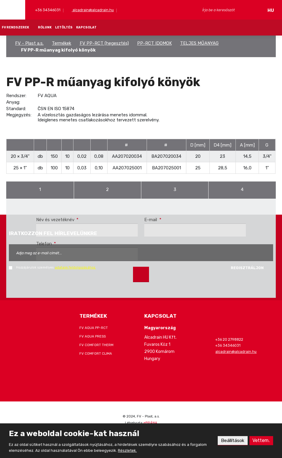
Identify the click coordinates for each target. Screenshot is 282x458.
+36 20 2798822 (229, 339)
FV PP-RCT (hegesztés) (104, 43)
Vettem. (261, 440)
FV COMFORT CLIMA (95, 353)
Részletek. (127, 450)
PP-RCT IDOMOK (154, 43)
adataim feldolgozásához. (75, 267)
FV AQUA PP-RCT (93, 328)
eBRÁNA (150, 423)
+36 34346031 (47, 10)
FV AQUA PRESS (92, 336)
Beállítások (232, 440)
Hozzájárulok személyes (56, 267)
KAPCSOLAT (86, 27)
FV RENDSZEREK (15, 27)
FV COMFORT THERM (96, 345)
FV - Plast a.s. (29, 43)
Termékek (61, 43)
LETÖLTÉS (64, 27)
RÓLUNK (45, 27)
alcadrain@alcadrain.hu (93, 10)
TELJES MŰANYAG (199, 43)
